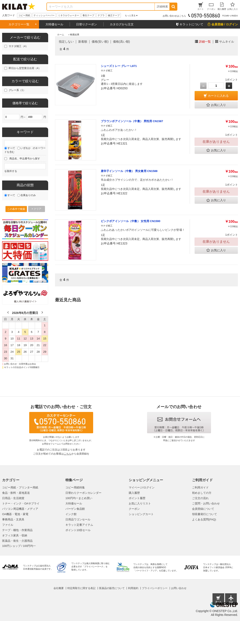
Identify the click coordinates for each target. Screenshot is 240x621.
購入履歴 (134, 492)
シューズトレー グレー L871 (119, 66)
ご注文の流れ (200, 498)
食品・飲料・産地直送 (16, 492)
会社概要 (58, 588)
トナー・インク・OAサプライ (20, 503)
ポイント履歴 (137, 498)
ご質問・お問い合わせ (206, 503)
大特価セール (54, 24)
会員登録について (203, 508)
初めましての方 (201, 492)
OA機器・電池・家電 (15, 514)
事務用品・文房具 (13, 519)
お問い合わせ (179, 588)
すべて (11, 148)
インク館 (71, 514)
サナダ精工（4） (18, 46)
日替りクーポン (86, 24)
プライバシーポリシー (155, 588)
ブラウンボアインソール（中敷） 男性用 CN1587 (132, 121)
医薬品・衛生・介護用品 (17, 540)
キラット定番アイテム (79, 524)
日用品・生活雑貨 (13, 498)
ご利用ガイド (200, 487)
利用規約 (133, 588)
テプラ (101, 15)
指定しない (66, 41)
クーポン (134, 508)
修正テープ (114, 15)
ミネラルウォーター (68, 15)
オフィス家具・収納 (14, 535)
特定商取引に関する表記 (81, 588)
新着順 (82, 41)
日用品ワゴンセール (77, 519)
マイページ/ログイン (142, 487)
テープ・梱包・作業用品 (17, 530)
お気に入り (216, 105)
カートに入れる (218, 95)
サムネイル (226, 41)
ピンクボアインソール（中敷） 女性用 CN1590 (130, 221)
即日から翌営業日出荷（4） (25, 68)
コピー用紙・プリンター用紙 (20, 487)
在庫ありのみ (28, 195)
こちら (67, 453)
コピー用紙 (24, 15)
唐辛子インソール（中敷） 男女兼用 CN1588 (129, 171)
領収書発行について (204, 514)
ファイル (7, 524)
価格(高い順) (121, 41)
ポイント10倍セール (78, 530)
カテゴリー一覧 (19, 24)
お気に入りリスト (140, 503)
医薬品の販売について (112, 588)
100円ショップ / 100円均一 (19, 545)
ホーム (60, 34)
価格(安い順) (100, 41)
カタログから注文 (122, 24)
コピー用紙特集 (75, 487)
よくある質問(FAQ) (204, 519)
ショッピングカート (141, 514)
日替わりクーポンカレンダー (83, 492)
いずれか (25, 148)
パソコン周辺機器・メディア (20, 508)
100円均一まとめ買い (78, 498)
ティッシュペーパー (44, 15)
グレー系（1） (17, 90)
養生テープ (88, 15)
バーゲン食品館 (75, 508)
